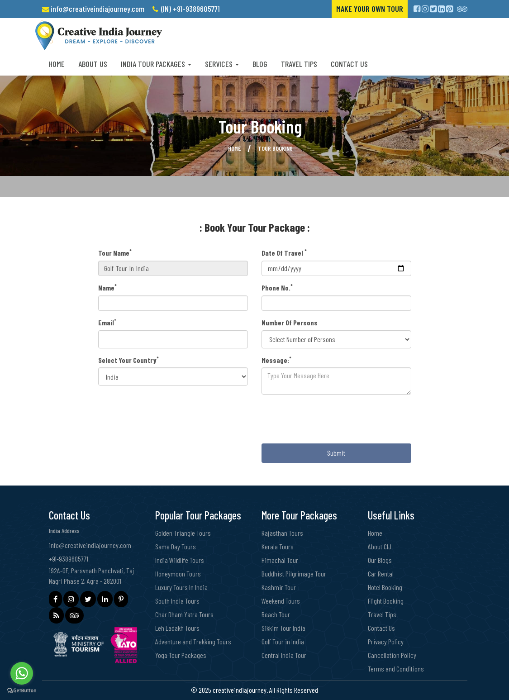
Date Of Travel (284, 252)
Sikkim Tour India (283, 628)
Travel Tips (299, 64)
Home (57, 64)
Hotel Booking (385, 587)
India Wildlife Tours (179, 560)
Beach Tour (276, 614)
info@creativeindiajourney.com (97, 9)
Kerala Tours (278, 546)
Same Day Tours (175, 546)
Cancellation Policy (392, 655)
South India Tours (177, 600)
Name (107, 287)
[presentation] (330, 419)
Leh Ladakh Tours (177, 628)
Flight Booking (386, 600)
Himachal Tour (280, 560)
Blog (259, 64)
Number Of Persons (290, 322)
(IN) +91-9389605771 (190, 9)
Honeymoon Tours (178, 573)
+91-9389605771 (68, 558)
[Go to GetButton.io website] (21, 691)
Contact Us (349, 64)
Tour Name (115, 252)
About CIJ (379, 546)
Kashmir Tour (279, 587)
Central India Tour (284, 655)
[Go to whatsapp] (21, 673)
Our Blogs (380, 560)
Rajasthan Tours (282, 533)
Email (107, 322)
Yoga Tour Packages (180, 655)
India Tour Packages (156, 64)
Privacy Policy (386, 641)
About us (92, 64)
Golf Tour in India (283, 641)
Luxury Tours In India (181, 587)
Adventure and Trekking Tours (193, 641)
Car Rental (381, 573)
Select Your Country (128, 359)
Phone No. (277, 287)
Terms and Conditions (396, 668)
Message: (276, 359)
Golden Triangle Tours (183, 533)
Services (222, 64)
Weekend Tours (281, 600)
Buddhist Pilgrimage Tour (294, 573)
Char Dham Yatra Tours (184, 614)
